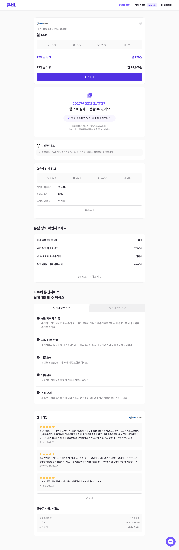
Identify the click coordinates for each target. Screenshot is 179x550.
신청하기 (89, 76)
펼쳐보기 (89, 209)
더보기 (89, 498)
